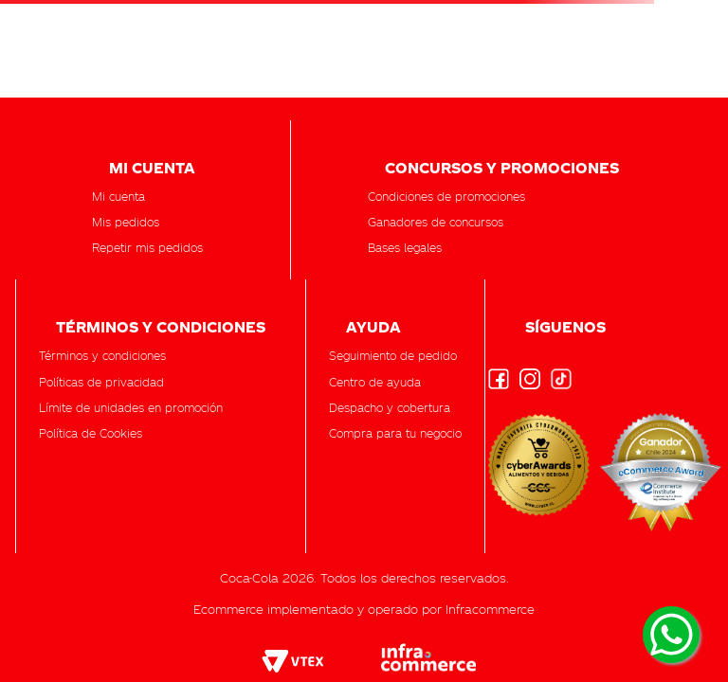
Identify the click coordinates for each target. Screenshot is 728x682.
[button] (393, 355)
